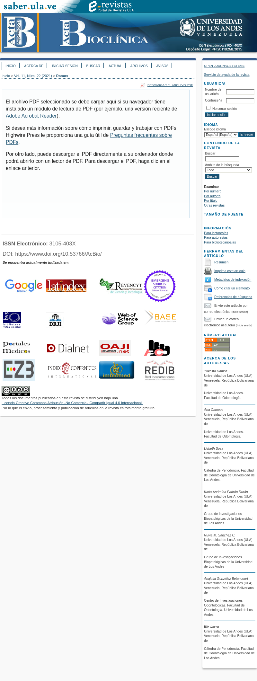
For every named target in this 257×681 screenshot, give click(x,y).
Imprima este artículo (229, 271)
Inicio (10, 66)
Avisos (162, 66)
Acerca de (33, 66)
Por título (210, 200)
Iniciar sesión (65, 66)
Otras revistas (214, 205)
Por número (212, 191)
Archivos (139, 66)
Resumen (221, 262)
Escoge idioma (215, 129)
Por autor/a (212, 196)
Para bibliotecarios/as (220, 242)
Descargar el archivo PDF (170, 85)
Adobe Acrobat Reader (31, 116)
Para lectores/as (216, 233)
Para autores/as (215, 237)
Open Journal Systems (224, 65)
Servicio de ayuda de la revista (227, 74)
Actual (115, 66)
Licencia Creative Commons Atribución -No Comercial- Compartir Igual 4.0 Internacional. (72, 403)
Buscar (93, 66)
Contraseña (213, 100)
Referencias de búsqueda (233, 297)
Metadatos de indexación (233, 279)
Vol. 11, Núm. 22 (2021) (33, 76)
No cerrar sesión (224, 109)
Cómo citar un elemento (232, 288)
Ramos (62, 76)
